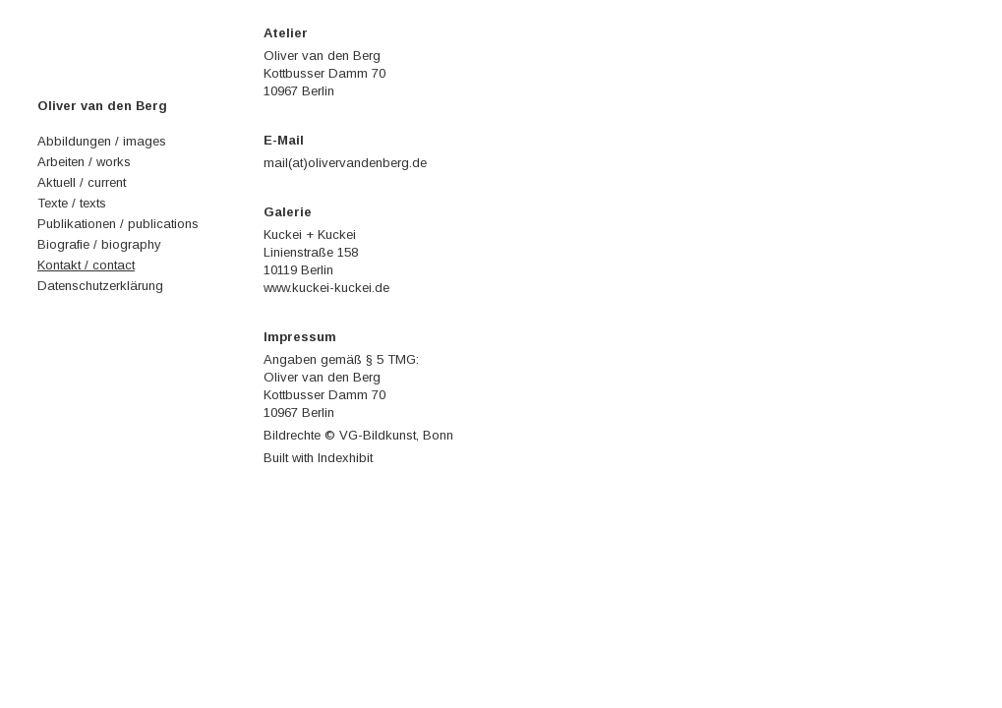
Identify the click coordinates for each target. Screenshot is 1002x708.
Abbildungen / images (101, 141)
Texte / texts (71, 203)
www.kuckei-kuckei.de (326, 287)
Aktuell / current (81, 182)
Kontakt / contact (86, 265)
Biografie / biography (99, 244)
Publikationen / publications (118, 223)
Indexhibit (345, 457)
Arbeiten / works (84, 161)
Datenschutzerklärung (100, 285)
